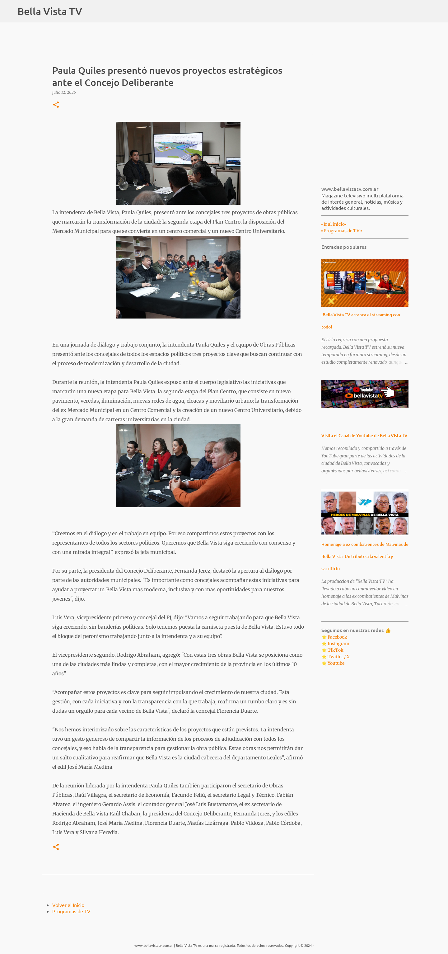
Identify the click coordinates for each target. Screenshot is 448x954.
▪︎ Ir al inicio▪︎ (334, 224)
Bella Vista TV (49, 11)
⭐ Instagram (335, 643)
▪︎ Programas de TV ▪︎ (341, 231)
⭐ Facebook (334, 637)
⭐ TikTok (332, 650)
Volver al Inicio (68, 905)
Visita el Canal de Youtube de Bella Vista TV (364, 435)
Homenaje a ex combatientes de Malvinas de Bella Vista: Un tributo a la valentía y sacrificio (364, 556)
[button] (56, 105)
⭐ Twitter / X (335, 656)
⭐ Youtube (332, 663)
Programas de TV (71, 911)
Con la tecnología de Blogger (224, 933)
